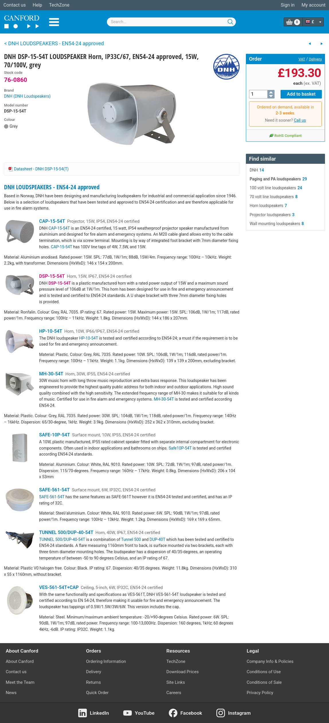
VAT (302, 59)
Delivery (315, 59)
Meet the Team (20, 682)
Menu (54, 22)
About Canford (20, 661)
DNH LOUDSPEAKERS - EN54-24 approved (51, 187)
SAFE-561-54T (54, 489)
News (11, 692)
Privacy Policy (260, 692)
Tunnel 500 (131, 539)
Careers (174, 692)
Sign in (288, 5)
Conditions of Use (264, 671)
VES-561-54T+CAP (59, 587)
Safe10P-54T (180, 448)
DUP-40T (157, 539)
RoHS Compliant (285, 135)
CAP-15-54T (52, 221)
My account (313, 5)
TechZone (59, 5)
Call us (300, 120)
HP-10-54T (50, 331)
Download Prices (183, 671)
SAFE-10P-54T (54, 435)
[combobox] (171, 21)
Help (37, 5)
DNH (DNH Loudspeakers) (27, 96)
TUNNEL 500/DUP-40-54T (66, 532)
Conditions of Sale (264, 682)
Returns (93, 682)
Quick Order (97, 692)
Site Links (176, 682)
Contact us (14, 5)
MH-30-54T (51, 374)
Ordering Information (106, 661)
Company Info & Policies (270, 661)
